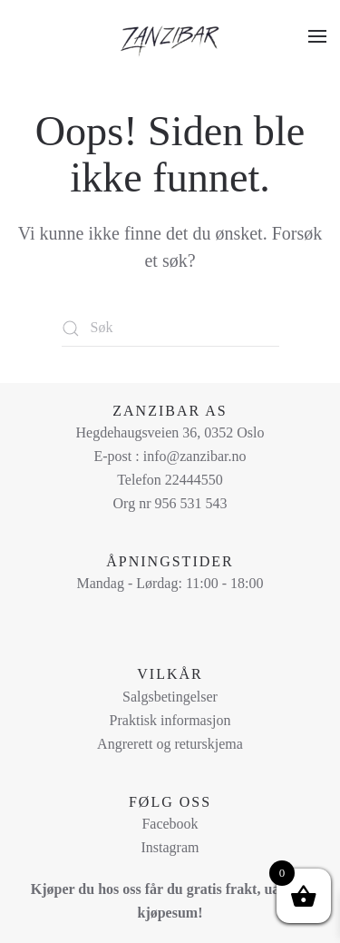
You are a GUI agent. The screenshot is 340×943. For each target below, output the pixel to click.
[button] (317, 36)
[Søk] (170, 328)
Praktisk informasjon (170, 720)
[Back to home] (170, 36)
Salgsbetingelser (170, 696)
